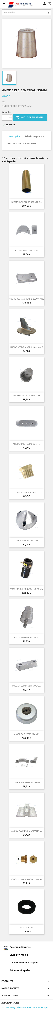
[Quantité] (5, 117)
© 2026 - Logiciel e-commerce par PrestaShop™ (25, 1007)
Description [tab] (14, 136)
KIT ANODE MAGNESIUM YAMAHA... (26, 782)
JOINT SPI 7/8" (26, 927)
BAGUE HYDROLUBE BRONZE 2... (26, 202)
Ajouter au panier (30, 117)
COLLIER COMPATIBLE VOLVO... (26, 685)
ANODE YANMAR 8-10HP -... (26, 637)
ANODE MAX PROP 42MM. (26, 540)
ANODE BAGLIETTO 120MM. (26, 734)
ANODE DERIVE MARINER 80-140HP (26, 347)
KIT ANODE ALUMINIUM (26, 250)
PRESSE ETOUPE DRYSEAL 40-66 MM (26, 589)
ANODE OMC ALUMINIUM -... (26, 444)
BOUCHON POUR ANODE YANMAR (27, 879)
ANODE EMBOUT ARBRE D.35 (26, 395)
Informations (10, 1002)
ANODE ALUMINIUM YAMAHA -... (26, 831)
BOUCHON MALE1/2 (26, 492)
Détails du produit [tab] (34, 136)
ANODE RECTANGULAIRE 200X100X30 (26, 298)
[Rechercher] (26, 12)
